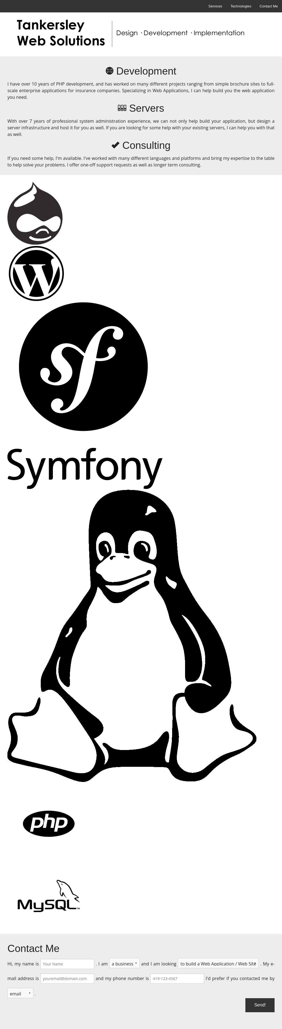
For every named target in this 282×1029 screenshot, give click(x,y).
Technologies (241, 6)
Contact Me (269, 6)
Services (215, 6)
